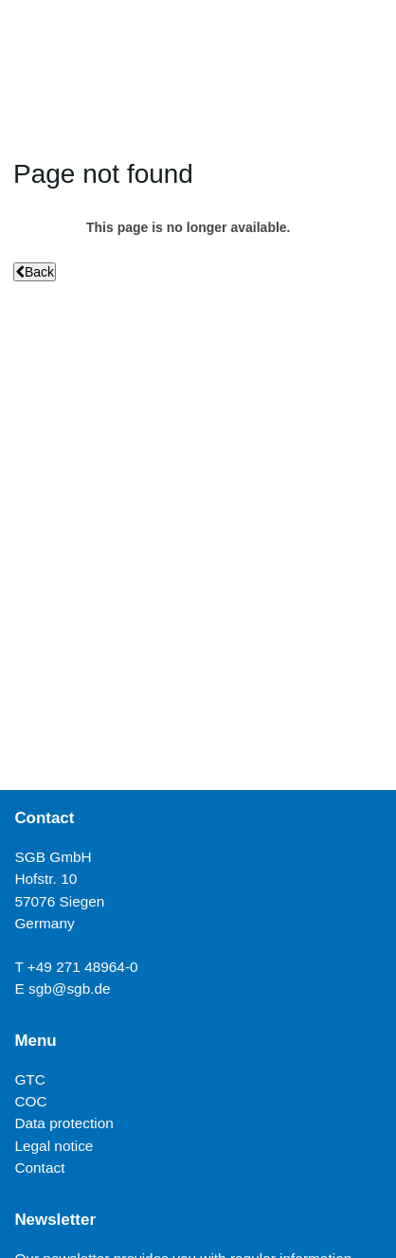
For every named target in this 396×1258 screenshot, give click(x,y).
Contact (39, 1167)
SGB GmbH (52, 857)
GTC (29, 1079)
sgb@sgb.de (69, 988)
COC (30, 1101)
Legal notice (53, 1146)
